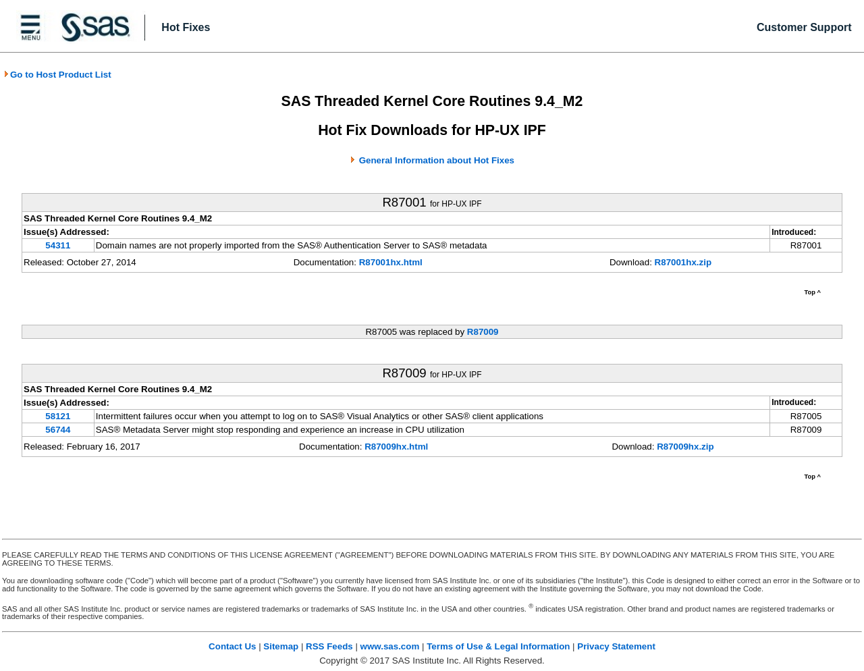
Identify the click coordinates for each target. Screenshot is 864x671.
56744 (57, 430)
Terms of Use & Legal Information (498, 646)
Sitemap (280, 646)
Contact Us (232, 646)
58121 (57, 416)
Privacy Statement (616, 646)
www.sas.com (390, 646)
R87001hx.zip (683, 262)
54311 (57, 245)
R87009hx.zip (685, 446)
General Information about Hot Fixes (436, 160)
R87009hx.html (396, 446)
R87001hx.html (391, 262)
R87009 (483, 332)
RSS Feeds (329, 646)
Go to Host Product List (57, 75)
